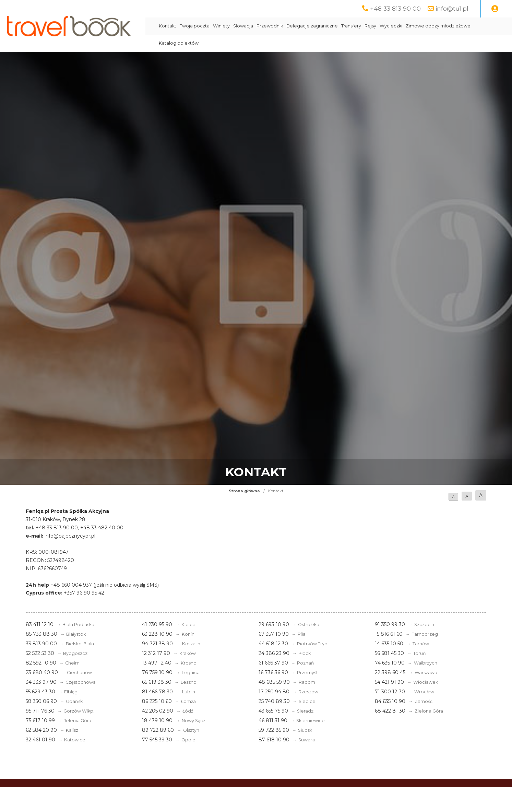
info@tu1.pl (452, 8)
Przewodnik (270, 25)
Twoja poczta (195, 25)
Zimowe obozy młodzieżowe (438, 25)
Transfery (351, 25)
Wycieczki (391, 25)
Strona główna (244, 491)
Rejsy (370, 25)
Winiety (221, 25)
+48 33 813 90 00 (395, 8)
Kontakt (167, 25)
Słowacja (243, 25)
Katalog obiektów (179, 43)
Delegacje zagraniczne (312, 25)
